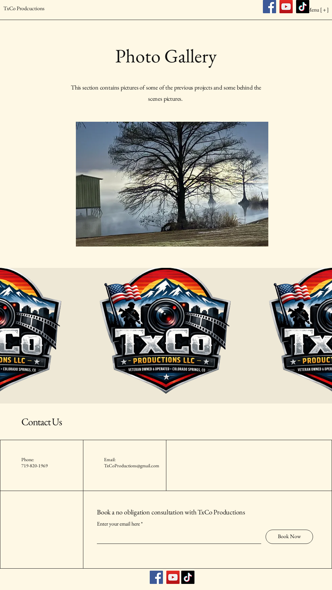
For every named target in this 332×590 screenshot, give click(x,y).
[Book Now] (289, 537)
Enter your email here (118, 524)
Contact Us (41, 421)
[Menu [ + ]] (302, 9)
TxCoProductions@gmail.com (131, 466)
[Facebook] (156, 577)
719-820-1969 (34, 466)
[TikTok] (187, 577)
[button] (172, 184)
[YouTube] (173, 577)
